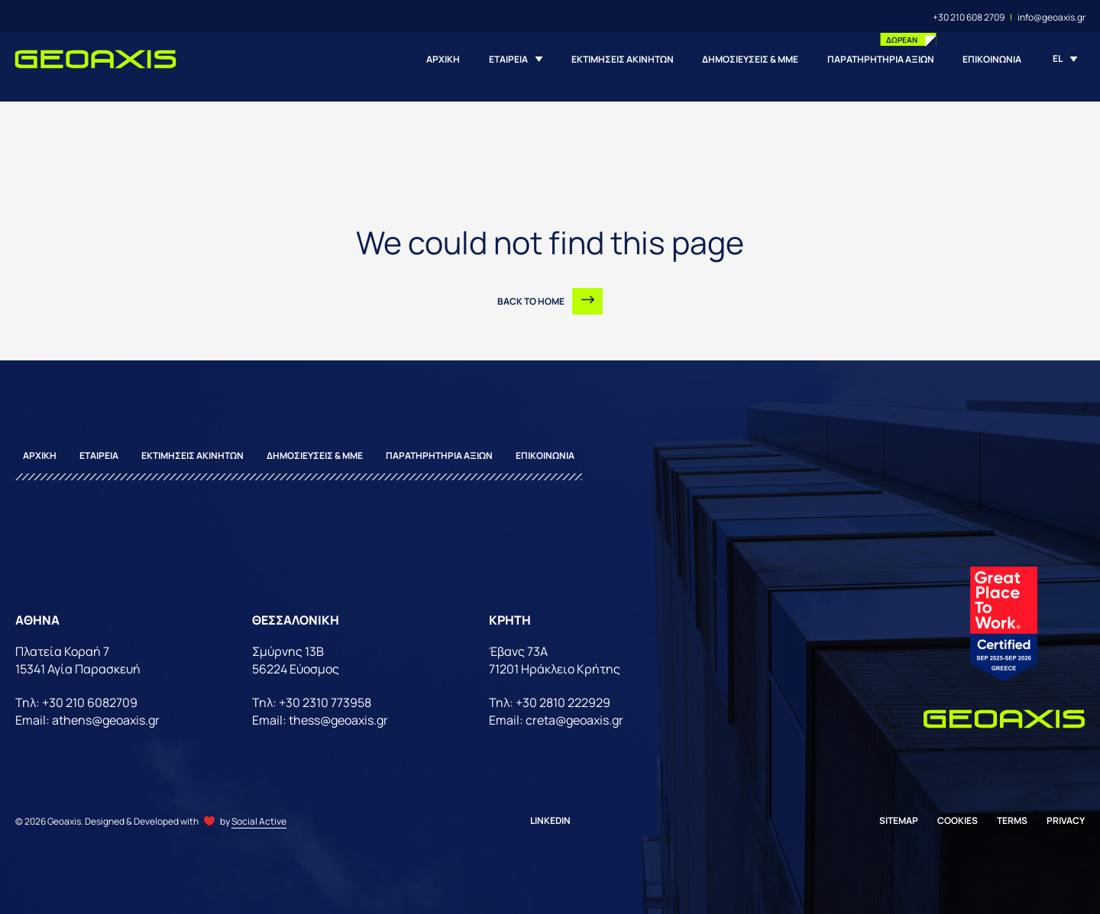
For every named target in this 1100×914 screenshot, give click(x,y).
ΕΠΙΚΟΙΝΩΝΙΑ (991, 59)
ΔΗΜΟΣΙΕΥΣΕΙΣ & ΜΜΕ (750, 59)
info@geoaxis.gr (1051, 17)
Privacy (1066, 820)
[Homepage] (95, 59)
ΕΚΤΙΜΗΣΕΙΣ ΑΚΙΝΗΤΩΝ (622, 59)
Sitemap (898, 820)
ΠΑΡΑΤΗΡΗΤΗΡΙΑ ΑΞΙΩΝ (880, 59)
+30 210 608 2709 (969, 17)
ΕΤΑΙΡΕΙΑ (508, 59)
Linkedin (550, 820)
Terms (1012, 820)
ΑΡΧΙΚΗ (443, 59)
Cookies (957, 820)
